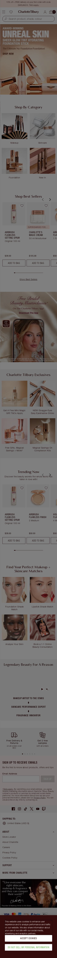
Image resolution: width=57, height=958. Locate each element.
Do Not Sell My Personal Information (28, 947)
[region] (28, 936)
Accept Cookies (28, 938)
